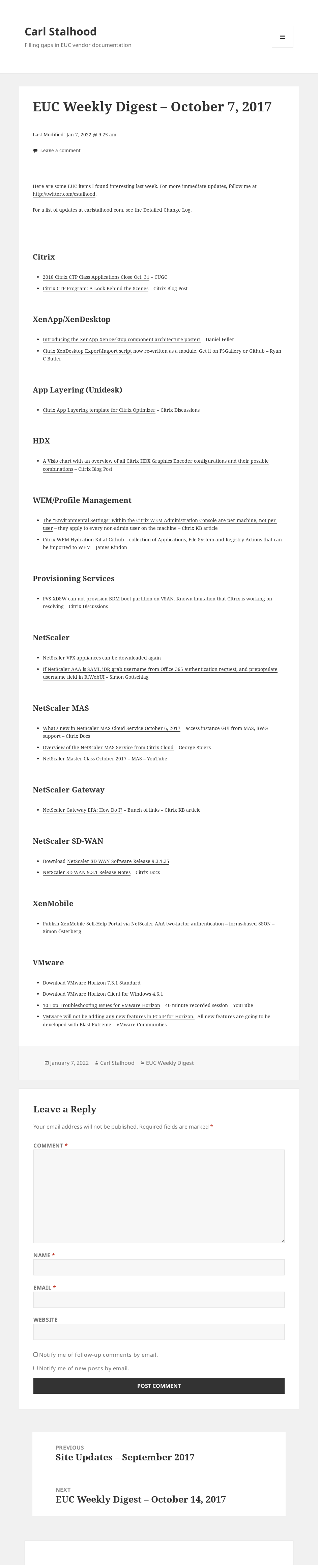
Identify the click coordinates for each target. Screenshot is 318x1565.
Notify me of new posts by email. (84, 1368)
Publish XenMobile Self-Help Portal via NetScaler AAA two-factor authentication (133, 923)
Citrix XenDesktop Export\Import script (87, 351)
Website (45, 1319)
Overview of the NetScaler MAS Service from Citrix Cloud (108, 747)
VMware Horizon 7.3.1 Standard (104, 982)
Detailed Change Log (167, 210)
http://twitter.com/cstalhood (64, 194)
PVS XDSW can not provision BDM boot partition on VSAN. (109, 598)
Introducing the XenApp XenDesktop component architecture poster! (122, 339)
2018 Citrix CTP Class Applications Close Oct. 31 (96, 277)
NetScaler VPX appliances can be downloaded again (102, 657)
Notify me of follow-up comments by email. (98, 1354)
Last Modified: (49, 134)
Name (44, 1255)
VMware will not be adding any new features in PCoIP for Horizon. (119, 1016)
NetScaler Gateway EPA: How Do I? (82, 810)
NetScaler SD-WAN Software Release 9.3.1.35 (118, 861)
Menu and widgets (282, 47)
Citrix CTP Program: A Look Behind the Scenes (95, 288)
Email (44, 1287)
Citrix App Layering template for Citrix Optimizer (99, 410)
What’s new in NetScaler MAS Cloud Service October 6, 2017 (111, 728)
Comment (50, 1145)
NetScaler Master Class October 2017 (84, 758)
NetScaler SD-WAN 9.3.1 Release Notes (87, 872)
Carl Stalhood (61, 31)
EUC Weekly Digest (170, 1063)
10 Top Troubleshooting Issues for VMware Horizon (101, 1005)
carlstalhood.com (103, 210)
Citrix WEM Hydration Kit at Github (83, 539)
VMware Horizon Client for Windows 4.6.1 (115, 994)
